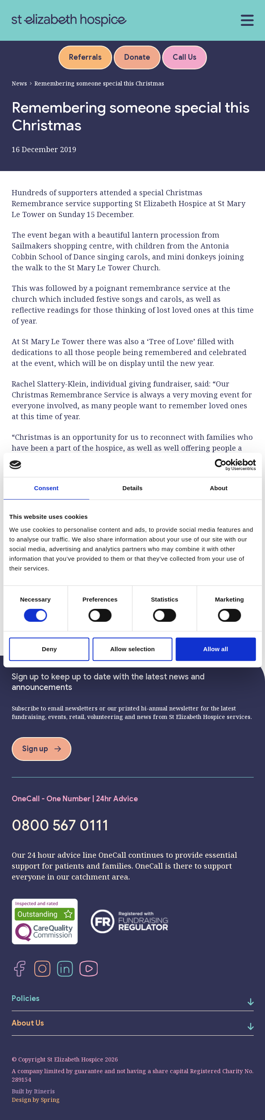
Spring (50, 1099)
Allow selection (132, 649)
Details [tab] (133, 488)
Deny (49, 649)
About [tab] (218, 488)
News (19, 83)
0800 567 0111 (60, 825)
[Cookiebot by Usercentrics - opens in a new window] (220, 465)
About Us (28, 1023)
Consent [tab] (46, 488)
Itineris (44, 1091)
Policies (26, 998)
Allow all (215, 649)
